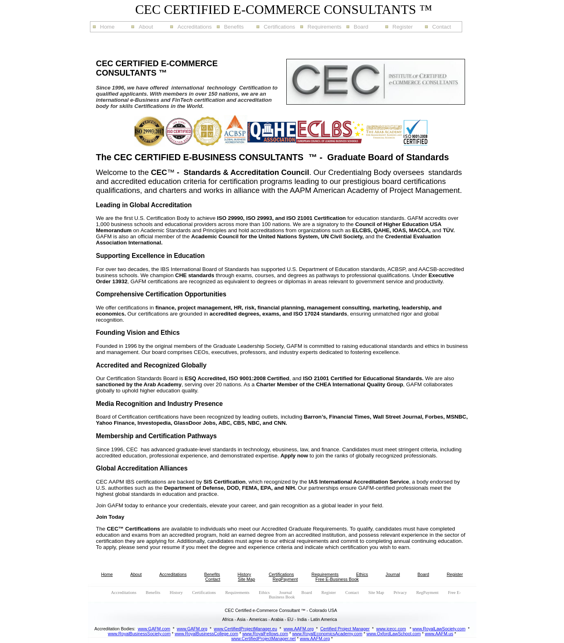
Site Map (246, 579)
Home (107, 27)
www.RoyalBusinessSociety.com (139, 633)
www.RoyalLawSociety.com (439, 628)
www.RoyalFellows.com (265, 633)
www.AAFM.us (439, 633)
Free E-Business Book (337, 579)
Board (361, 27)
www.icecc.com (391, 628)
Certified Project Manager (345, 628)
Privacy (400, 592)
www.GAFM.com (154, 628)
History (244, 574)
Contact (441, 27)
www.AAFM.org (298, 628)
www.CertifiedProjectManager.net (263, 638)
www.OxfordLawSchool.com (393, 633)
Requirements (325, 27)
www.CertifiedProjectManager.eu (245, 628)
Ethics (362, 574)
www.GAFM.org (192, 628)
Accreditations (195, 27)
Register (403, 27)
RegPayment (285, 579)
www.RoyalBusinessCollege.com (206, 633)
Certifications (279, 27)
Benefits (234, 27)
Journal (393, 574)
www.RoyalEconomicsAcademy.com (327, 633)
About (146, 27)
